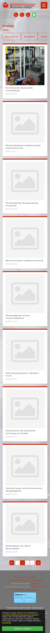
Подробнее (6, 623)
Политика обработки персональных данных (25, 580)
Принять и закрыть (22, 629)
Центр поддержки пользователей (25, 590)
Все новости (11, 36)
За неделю (29, 36)
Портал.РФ (35, 584)
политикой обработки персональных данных (19, 615)
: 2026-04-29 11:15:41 (38, 587)
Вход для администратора (25, 577)
